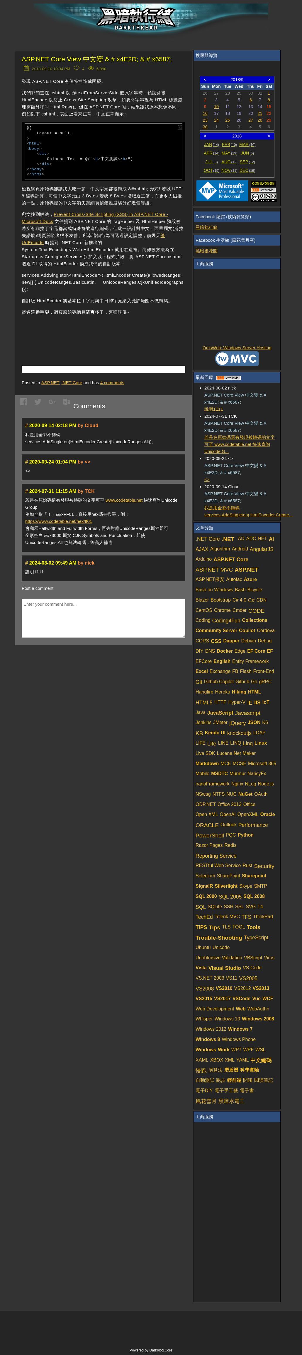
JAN (211, 144)
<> (207, 479)
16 (205, 113)
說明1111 (213, 409)
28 (260, 120)
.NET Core (72, 382)
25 (227, 120)
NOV (229, 170)
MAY (229, 153)
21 (260, 113)
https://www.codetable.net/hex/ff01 (58, 521)
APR (211, 153)
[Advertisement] (90, 331)
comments (112, 382)
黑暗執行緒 (207, 227)
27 (250, 120)
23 (205, 120)
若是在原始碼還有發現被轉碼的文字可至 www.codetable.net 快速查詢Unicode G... (239, 444)
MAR (247, 144)
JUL (212, 161)
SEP (247, 161)
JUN (247, 153)
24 (216, 120)
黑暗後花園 (207, 250)
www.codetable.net (124, 500)
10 (216, 106)
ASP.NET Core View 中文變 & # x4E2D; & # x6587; (97, 59)
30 (205, 127)
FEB (229, 144)
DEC (247, 170)
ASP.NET (50, 382)
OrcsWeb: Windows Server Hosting (237, 347)
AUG (229, 161)
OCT (212, 170)
